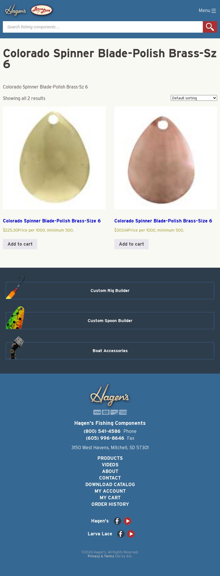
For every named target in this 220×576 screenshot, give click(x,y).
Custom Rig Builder (110, 290)
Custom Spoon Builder (110, 320)
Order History (110, 504)
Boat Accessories (110, 350)
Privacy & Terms (101, 556)
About (110, 471)
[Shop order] (194, 98)
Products (110, 458)
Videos (110, 464)
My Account (110, 491)
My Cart (110, 497)
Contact (110, 478)
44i (128, 556)
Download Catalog (110, 484)
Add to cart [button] (20, 244)
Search (210, 27)
